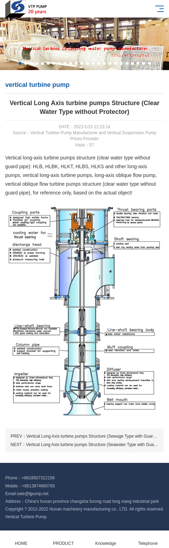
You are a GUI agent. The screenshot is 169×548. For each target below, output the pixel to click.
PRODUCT (63, 539)
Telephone (148, 539)
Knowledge (106, 539)
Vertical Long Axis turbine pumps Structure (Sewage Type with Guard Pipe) (96, 436)
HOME (21, 539)
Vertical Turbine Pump (25, 516)
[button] (20, 63)
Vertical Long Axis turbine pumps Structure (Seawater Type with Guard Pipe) (97, 444)
